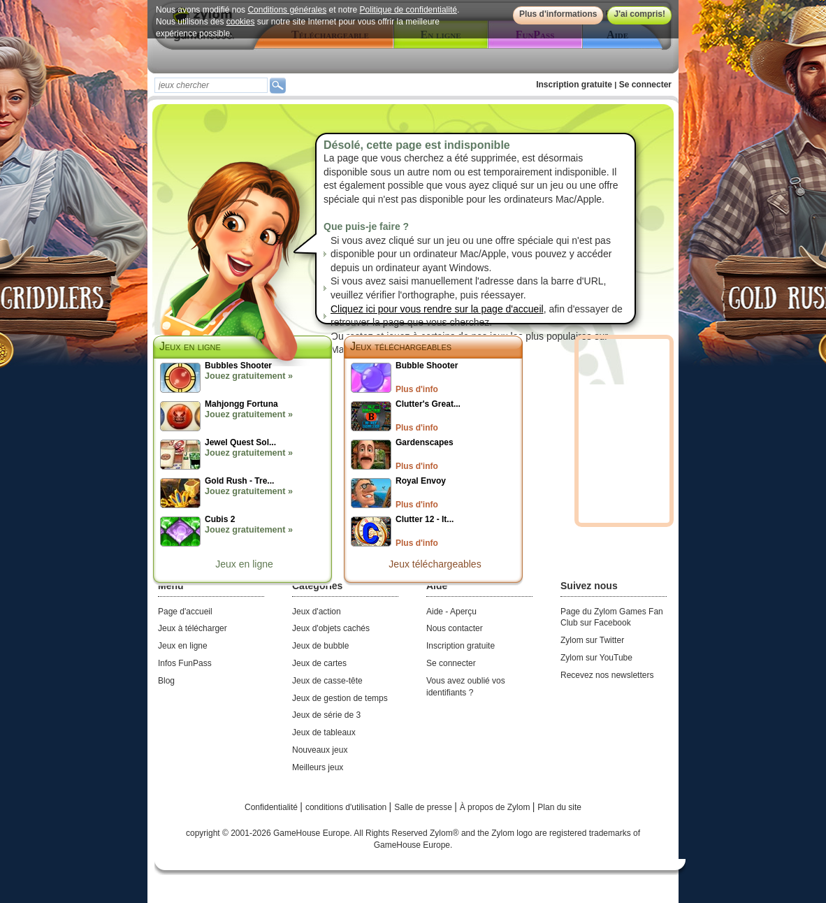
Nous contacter (454, 628)
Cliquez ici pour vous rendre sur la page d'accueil (437, 309)
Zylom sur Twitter (592, 640)
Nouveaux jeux (319, 750)
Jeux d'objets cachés (331, 628)
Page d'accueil (185, 611)
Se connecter (645, 84)
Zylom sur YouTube (596, 658)
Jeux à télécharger (192, 628)
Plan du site (559, 807)
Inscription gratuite (574, 84)
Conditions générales (286, 10)
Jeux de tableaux (324, 732)
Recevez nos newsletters (606, 675)
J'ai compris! (639, 14)
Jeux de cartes (319, 663)
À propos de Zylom (496, 807)
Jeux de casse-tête (327, 681)
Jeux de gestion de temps (340, 698)
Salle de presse (424, 807)
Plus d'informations (558, 14)
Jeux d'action (316, 611)
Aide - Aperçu (451, 611)
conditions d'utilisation (347, 807)
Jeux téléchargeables (400, 346)
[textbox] (211, 85)
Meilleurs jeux (317, 767)
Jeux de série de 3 (326, 715)
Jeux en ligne (244, 564)
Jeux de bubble (320, 646)
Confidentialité (272, 807)
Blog (166, 681)
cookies (240, 22)
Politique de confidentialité (408, 10)
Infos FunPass (185, 663)
